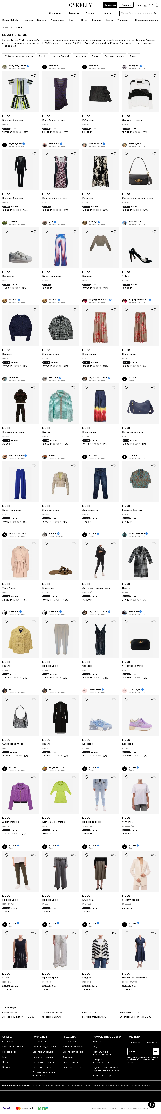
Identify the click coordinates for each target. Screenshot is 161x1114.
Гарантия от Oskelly (12, 1046)
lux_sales (53, 377)
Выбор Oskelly (10, 20)
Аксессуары (57, 20)
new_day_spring (17, 66)
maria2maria (135, 221)
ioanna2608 (95, 143)
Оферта (112, 1108)
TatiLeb (93, 455)
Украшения (123, 20)
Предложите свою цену (45, 1062)
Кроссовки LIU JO (51, 1017)
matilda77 (54, 143)
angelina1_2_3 (56, 767)
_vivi (51, 221)
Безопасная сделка (42, 1052)
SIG (10, 689)
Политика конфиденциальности (133, 1108)
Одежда (96, 20)
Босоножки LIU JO (51, 1012)
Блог (4, 1057)
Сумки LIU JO (9, 1012)
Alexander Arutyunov (130, 1085)
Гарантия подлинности (44, 1046)
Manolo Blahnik (112, 1085)
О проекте (7, 1041)
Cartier (87, 1085)
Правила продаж (99, 1108)
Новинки (28, 20)
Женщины (55, 13)
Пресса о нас (9, 1052)
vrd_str (92, 533)
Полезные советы (41, 1067)
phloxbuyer (95, 689)
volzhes (13, 299)
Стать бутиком (70, 1062)
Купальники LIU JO (130, 1012)
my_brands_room (98, 377)
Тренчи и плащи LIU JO (93, 1017)
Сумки (109, 20)
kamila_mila (135, 143)
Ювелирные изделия (146, 20)
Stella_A (93, 221)
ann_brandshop (17, 533)
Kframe (52, 533)
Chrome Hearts (37, 1085)
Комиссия (67, 1057)
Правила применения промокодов (43, 1073)
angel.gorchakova (98, 299)
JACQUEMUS (76, 1085)
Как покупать (39, 1041)
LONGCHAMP (98, 1085)
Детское (90, 13)
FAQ (95, 1046)
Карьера (6, 1067)
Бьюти (72, 20)
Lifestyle (107, 13)
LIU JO (6, 116)
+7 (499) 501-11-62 (102, 1062)
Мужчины (73, 13)
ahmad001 (14, 377)
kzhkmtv (53, 455)
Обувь (83, 20)
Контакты (98, 1041)
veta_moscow (16, 455)
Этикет (6, 1062)
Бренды (41, 20)
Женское (7, 27)
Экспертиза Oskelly (72, 1046)
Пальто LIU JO (88, 1012)
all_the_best (15, 143)
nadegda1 (134, 66)
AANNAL (13, 221)
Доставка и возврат (42, 1057)
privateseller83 (137, 533)
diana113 (53, 66)
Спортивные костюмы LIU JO (136, 1017)
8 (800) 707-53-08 (102, 1054)
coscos (132, 377)
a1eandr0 (134, 611)
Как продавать (70, 1041)
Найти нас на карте (103, 1075)
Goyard (65, 1085)
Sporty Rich (147, 1085)
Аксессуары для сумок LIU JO (18, 1017)
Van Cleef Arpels (53, 1085)
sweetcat (14, 611)
